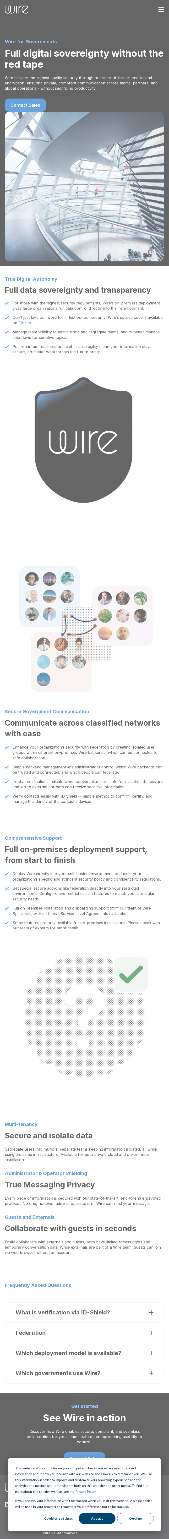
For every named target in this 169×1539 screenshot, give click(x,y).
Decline (135, 1518)
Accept (97, 1518)
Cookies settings (58, 1518)
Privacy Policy (85, 1491)
